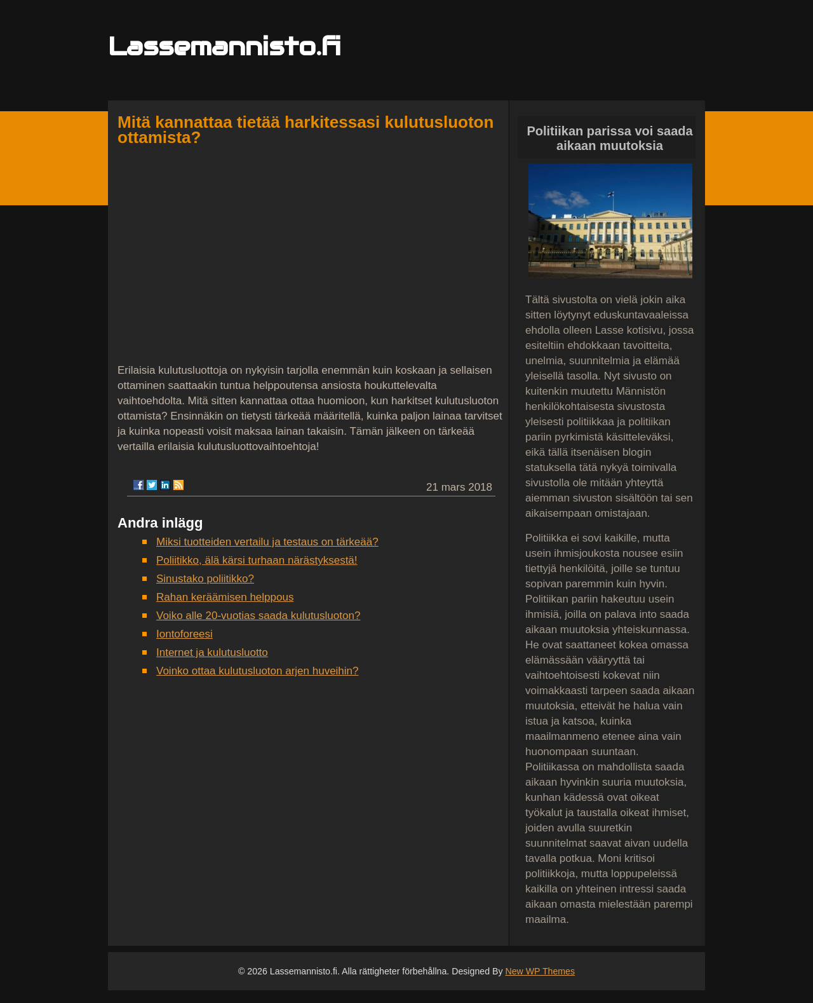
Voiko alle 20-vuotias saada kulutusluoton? (258, 616)
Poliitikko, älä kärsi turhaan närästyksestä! (257, 560)
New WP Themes (540, 971)
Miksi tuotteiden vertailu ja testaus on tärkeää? (267, 542)
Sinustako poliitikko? (205, 579)
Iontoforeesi (184, 634)
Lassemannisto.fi (224, 46)
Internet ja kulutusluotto (212, 652)
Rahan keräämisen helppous (224, 597)
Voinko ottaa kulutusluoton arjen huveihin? (257, 671)
